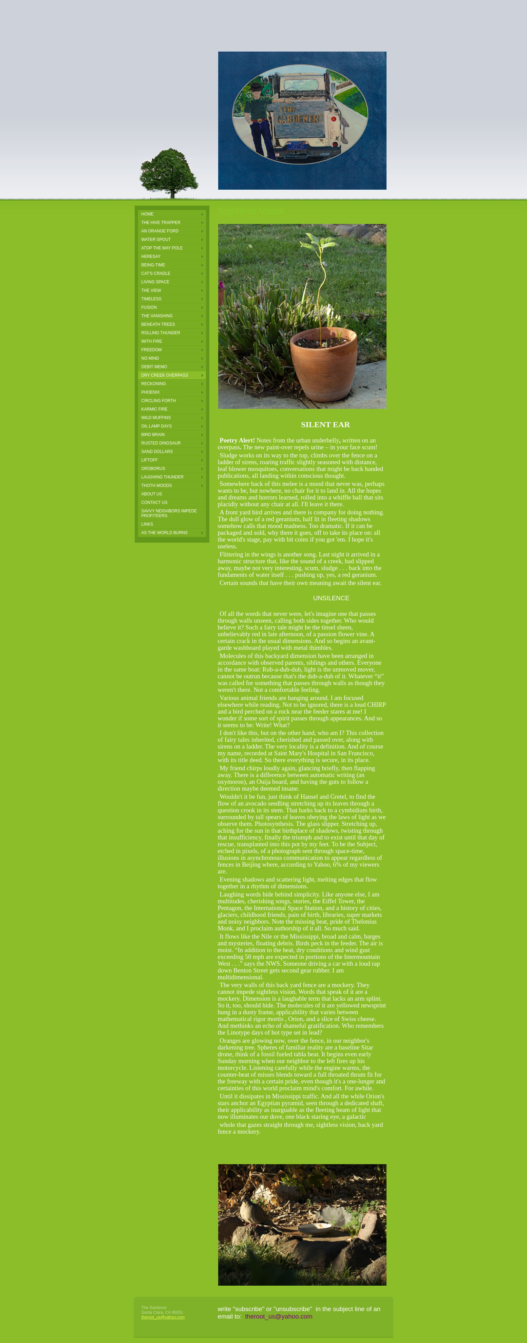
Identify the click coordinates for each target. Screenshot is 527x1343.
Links (147, 524)
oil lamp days (157, 426)
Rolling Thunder (161, 332)
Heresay (151, 256)
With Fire (152, 341)
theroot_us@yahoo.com (163, 1317)
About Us (152, 494)
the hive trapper (161, 222)
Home (148, 214)
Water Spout (156, 239)
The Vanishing (157, 316)
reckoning (154, 383)
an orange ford (160, 231)
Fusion (149, 307)
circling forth (159, 400)
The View (151, 290)
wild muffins (156, 417)
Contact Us (155, 502)
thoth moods (157, 485)
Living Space (155, 282)
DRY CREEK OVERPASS (165, 375)
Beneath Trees (158, 324)
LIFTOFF (150, 460)
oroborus (153, 468)
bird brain (153, 434)
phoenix (151, 392)
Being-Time (153, 265)
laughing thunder (163, 477)
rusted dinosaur (161, 443)
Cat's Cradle (156, 273)
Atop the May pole (162, 248)
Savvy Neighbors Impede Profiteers (169, 513)
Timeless (152, 299)
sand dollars (157, 451)
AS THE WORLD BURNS (165, 532)
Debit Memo (154, 366)
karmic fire (155, 409)
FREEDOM (152, 349)
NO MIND (150, 358)
